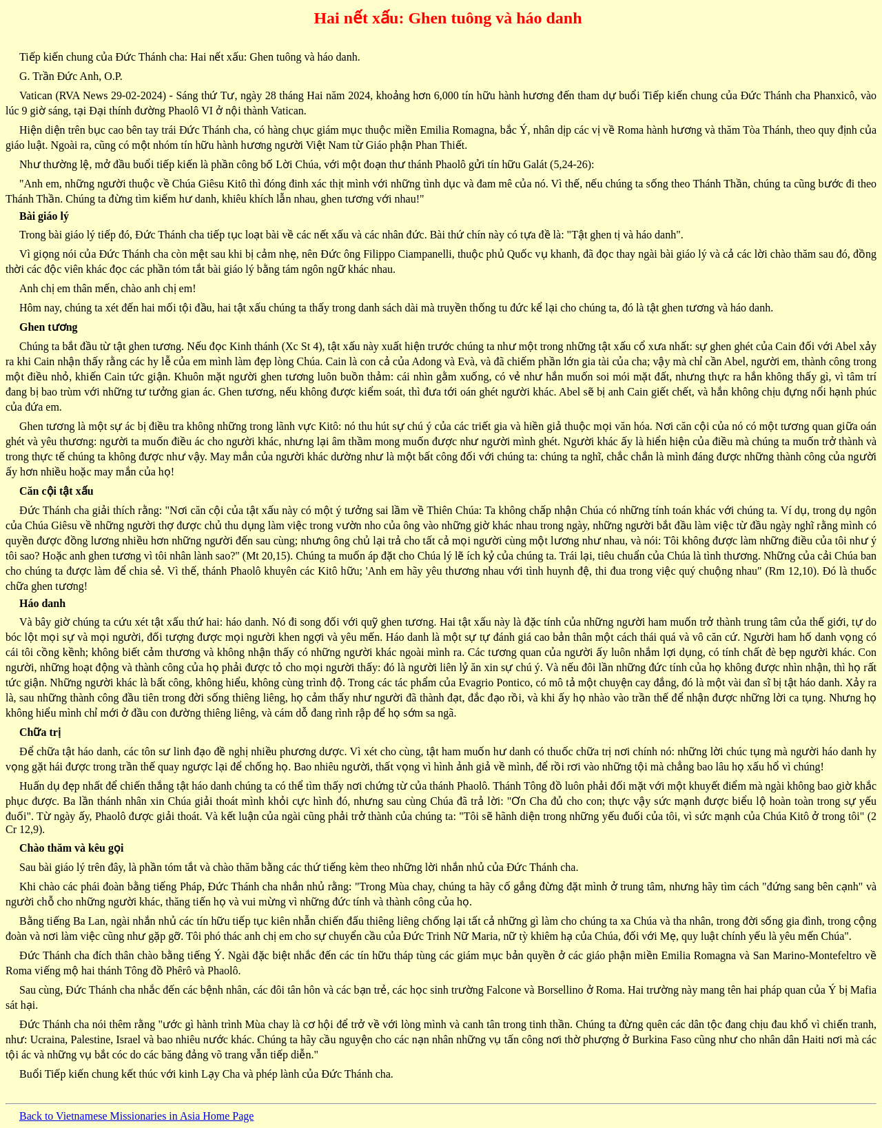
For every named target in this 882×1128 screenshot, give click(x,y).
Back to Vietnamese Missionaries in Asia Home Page (136, 1116)
